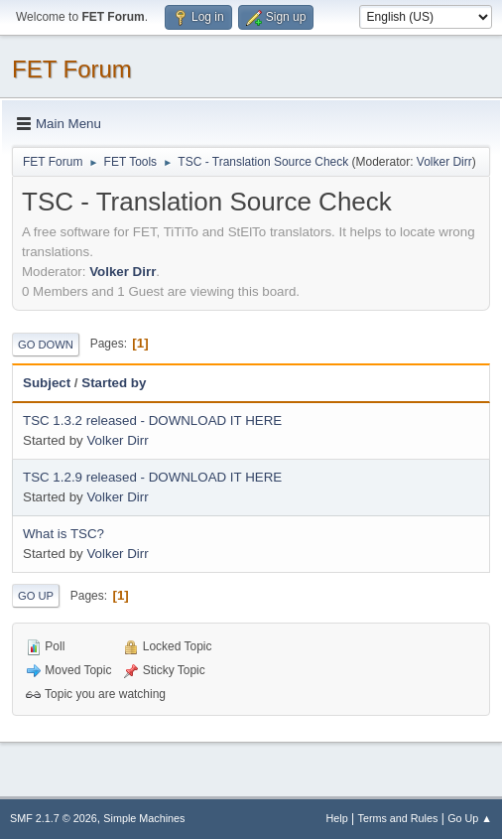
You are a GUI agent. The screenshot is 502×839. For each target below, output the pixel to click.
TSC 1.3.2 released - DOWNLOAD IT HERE (152, 420)
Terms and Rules (398, 818)
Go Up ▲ (469, 818)
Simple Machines (144, 818)
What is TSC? (63, 533)
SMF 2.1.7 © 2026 (53, 818)
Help (337, 818)
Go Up (36, 596)
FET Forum (72, 69)
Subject (46, 382)
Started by (113, 382)
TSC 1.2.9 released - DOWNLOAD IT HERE (152, 477)
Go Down (45, 344)
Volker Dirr (444, 162)
